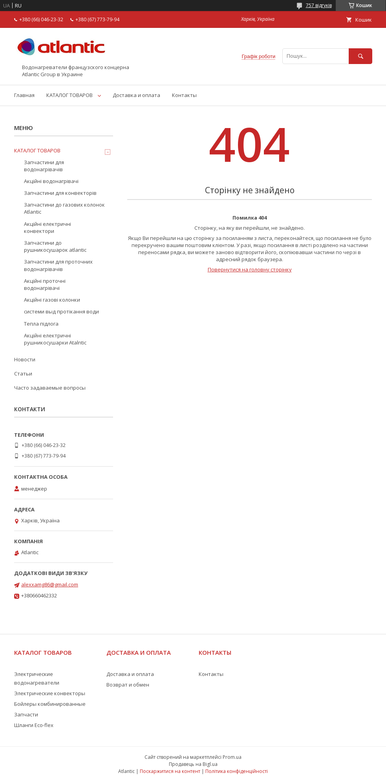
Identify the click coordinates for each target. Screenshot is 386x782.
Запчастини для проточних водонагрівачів (58, 265)
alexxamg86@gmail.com (49, 584)
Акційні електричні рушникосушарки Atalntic (55, 339)
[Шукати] (360, 56)
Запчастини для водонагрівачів (44, 166)
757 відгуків (319, 5)
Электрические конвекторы (49, 693)
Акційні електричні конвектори (47, 227)
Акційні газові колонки (52, 299)
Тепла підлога (41, 323)
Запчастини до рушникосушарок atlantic (55, 246)
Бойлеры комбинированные (50, 703)
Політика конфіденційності (236, 771)
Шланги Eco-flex (33, 725)
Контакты (184, 95)
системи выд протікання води (61, 311)
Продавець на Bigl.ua (193, 764)
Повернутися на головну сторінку (250, 269)
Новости (24, 359)
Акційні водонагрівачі (51, 181)
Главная (24, 95)
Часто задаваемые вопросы (50, 387)
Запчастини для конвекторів (60, 192)
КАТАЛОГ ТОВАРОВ (69, 95)
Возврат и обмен (127, 684)
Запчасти (26, 714)
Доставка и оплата (136, 95)
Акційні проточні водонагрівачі (45, 284)
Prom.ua (232, 757)
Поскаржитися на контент (170, 771)
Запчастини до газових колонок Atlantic (64, 208)
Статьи (23, 373)
